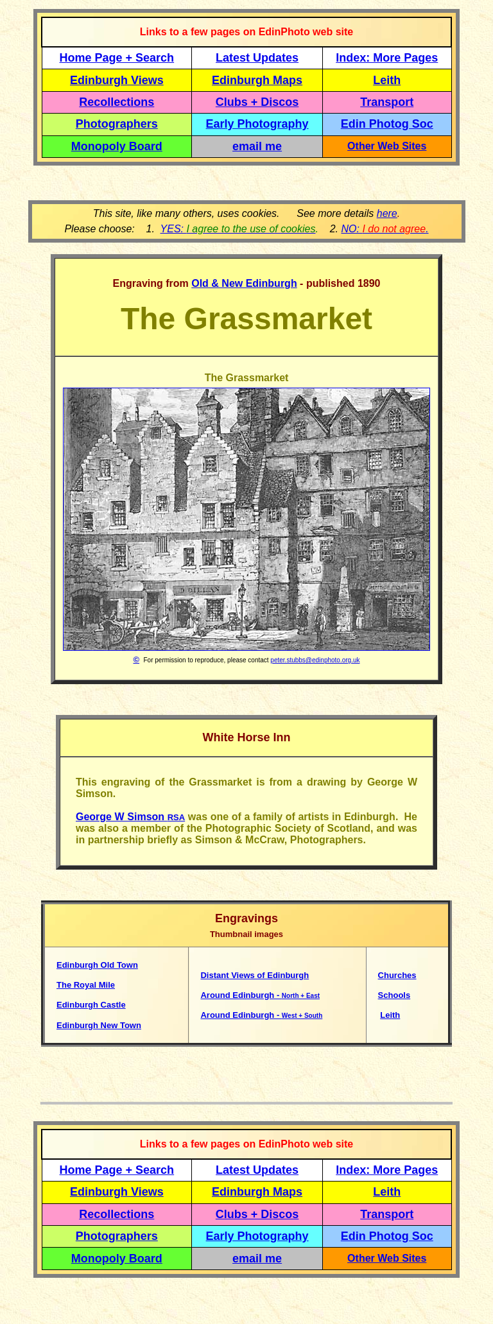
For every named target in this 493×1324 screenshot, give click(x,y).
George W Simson (130, 816)
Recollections (116, 102)
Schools (394, 995)
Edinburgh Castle (91, 1005)
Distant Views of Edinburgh (254, 975)
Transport (386, 102)
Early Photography (257, 123)
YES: (238, 228)
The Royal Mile (85, 985)
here (387, 213)
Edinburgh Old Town (97, 965)
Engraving (138, 283)
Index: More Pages (387, 57)
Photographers (117, 123)
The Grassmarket (247, 377)
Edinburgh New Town (98, 1025)
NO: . (384, 228)
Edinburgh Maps (257, 80)
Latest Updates (257, 57)
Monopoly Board (116, 146)
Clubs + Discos (257, 102)
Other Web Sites (386, 146)
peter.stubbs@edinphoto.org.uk (314, 660)
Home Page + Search (117, 57)
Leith (390, 1015)
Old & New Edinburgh (244, 283)
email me (257, 146)
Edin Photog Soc (387, 123)
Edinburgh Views (117, 80)
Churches (397, 975)
